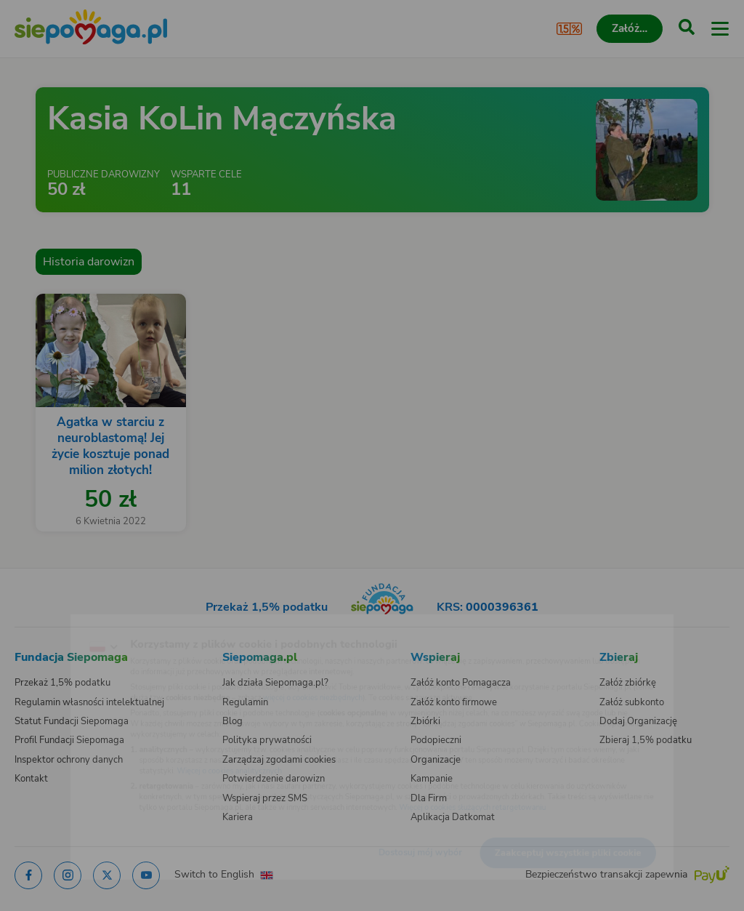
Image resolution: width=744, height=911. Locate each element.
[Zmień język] (40, 624)
